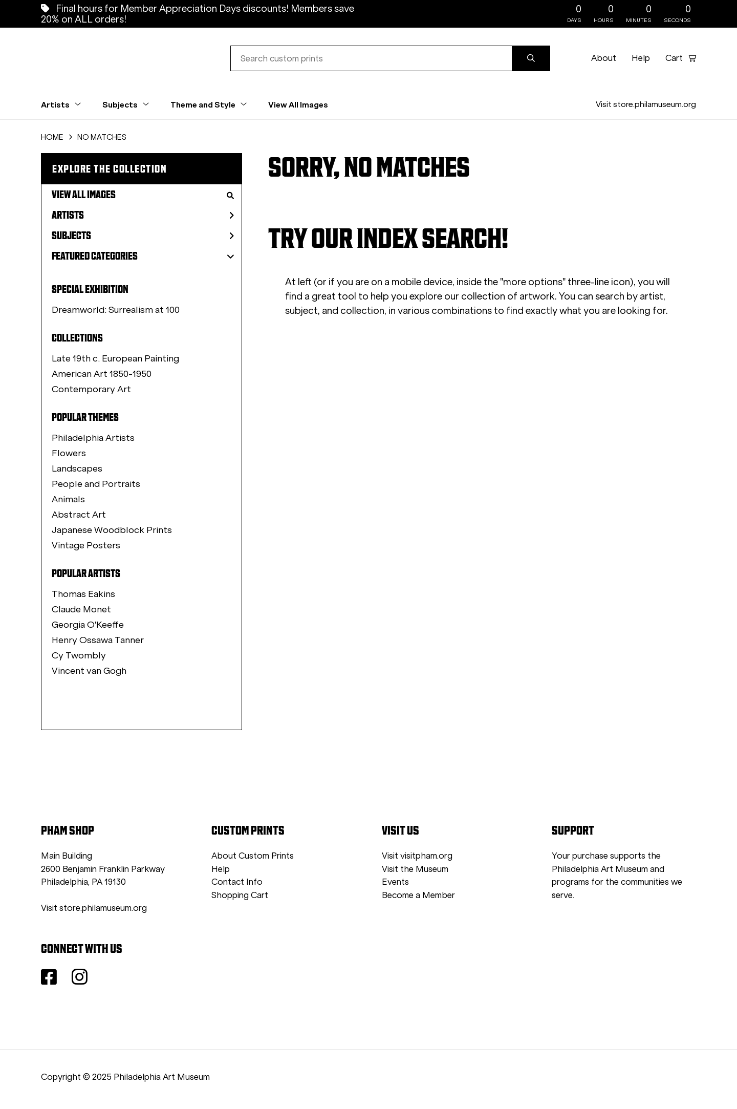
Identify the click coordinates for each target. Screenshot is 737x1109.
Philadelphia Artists (93, 438)
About (603, 58)
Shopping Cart (239, 895)
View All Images (298, 104)
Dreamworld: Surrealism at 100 (116, 310)
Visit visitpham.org (417, 856)
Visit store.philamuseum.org (646, 104)
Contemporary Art (91, 389)
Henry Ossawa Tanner (98, 640)
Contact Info (237, 882)
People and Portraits (96, 484)
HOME (52, 137)
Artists (143, 215)
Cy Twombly (79, 655)
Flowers (69, 453)
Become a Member (418, 895)
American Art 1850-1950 (101, 374)
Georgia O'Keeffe (88, 625)
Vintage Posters (86, 545)
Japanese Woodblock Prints (112, 530)
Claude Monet (81, 609)
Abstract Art (79, 514)
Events (395, 882)
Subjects (143, 235)
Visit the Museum (415, 869)
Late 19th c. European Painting (115, 358)
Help (641, 58)
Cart (680, 58)
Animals (68, 499)
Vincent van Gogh (89, 671)
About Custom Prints (252, 856)
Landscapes (77, 468)
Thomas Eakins (83, 594)
